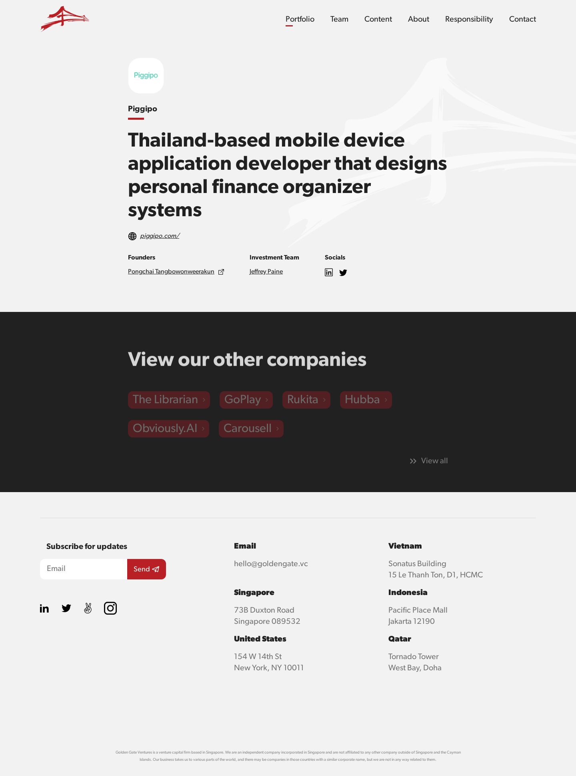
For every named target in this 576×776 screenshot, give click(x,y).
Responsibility (469, 19)
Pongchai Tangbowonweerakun (171, 272)
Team (339, 19)
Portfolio (300, 19)
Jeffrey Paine (266, 272)
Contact (522, 19)
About (418, 19)
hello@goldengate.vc (271, 564)
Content (378, 19)
